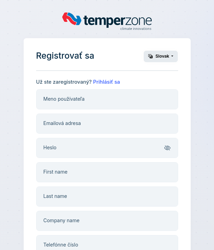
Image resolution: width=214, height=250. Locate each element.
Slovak (159, 56)
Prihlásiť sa (106, 82)
